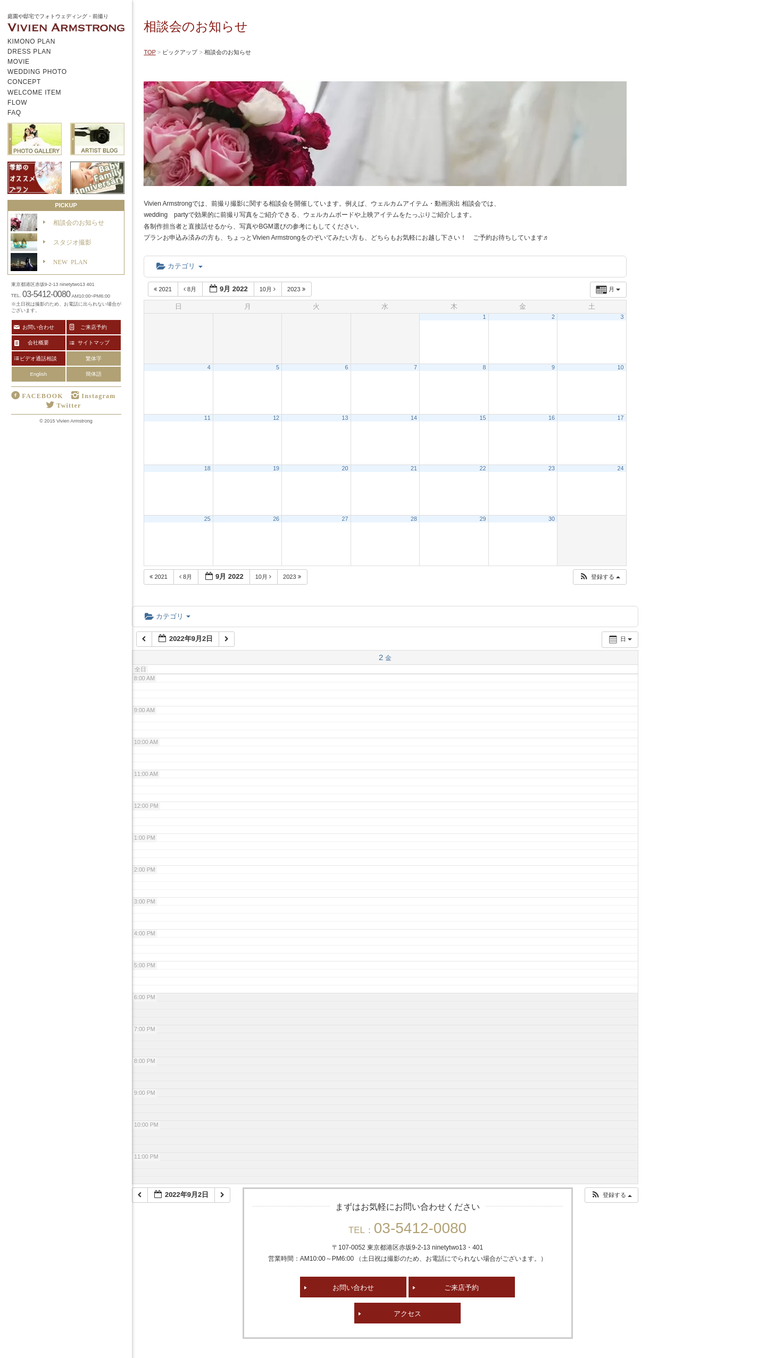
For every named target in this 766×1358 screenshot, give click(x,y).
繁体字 (94, 358)
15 (483, 418)
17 (621, 418)
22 (483, 468)
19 (276, 468)
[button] (599, 577)
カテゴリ (179, 266)
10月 (268, 289)
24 (621, 468)
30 (551, 519)
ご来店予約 (461, 1287)
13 (345, 418)
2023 (297, 289)
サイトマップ (94, 342)
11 (207, 418)
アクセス (407, 1313)
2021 (163, 289)
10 (621, 367)
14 (414, 418)
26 (276, 519)
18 (207, 468)
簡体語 (94, 374)
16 (551, 418)
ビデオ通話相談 (38, 358)
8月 (191, 289)
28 (414, 519)
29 (483, 519)
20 (345, 468)
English (38, 374)
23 (551, 468)
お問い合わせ (353, 1287)
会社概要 (38, 342)
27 (345, 519)
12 (276, 418)
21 (414, 468)
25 (207, 519)
